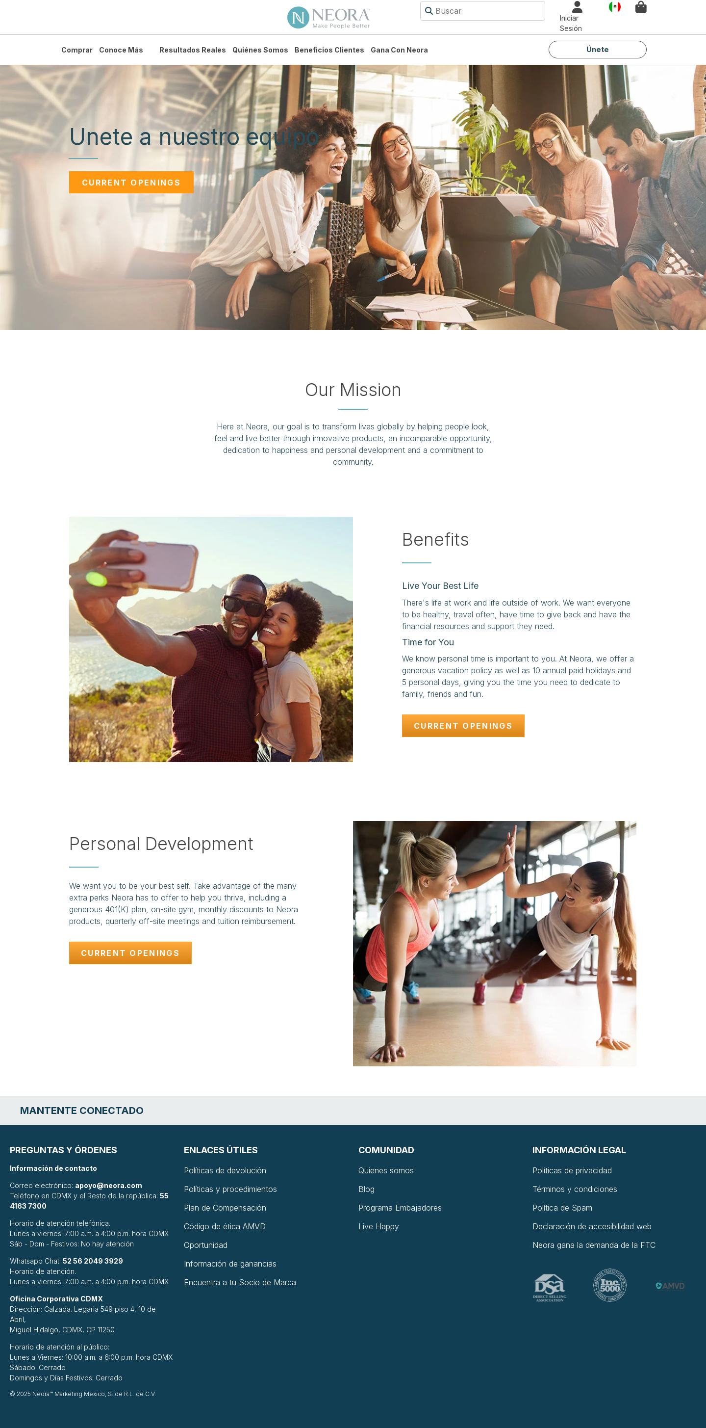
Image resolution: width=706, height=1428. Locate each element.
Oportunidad (205, 1245)
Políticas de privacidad (572, 1170)
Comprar (77, 50)
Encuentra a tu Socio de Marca (240, 1282)
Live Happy (378, 1226)
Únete (597, 49)
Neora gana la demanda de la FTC (594, 1245)
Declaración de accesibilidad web (592, 1226)
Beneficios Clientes (329, 50)
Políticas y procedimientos (230, 1189)
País (615, 6)
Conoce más (121, 50)
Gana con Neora (399, 50)
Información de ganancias (230, 1264)
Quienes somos (386, 1170)
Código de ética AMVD (225, 1226)
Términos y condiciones (574, 1189)
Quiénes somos (260, 50)
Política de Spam (562, 1208)
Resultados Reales (192, 50)
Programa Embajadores (400, 1208)
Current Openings (131, 182)
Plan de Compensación (225, 1208)
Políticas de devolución (225, 1170)
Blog (366, 1189)
